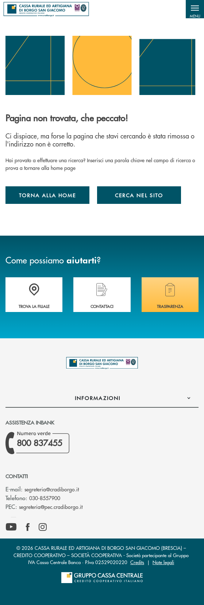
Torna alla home (47, 195)
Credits (137, 562)
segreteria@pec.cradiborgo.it (50, 506)
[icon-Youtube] (11, 527)
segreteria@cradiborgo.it (51, 489)
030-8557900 (44, 498)
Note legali (163, 562)
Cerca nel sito (139, 195)
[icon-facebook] (28, 527)
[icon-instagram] (43, 527)
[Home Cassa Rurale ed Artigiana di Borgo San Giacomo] (46, 9)
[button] (195, 9)
